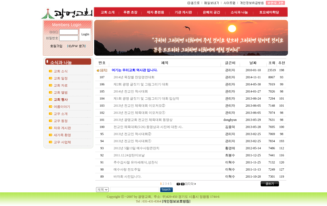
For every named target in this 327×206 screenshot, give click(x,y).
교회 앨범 (61, 92)
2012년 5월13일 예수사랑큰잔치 (137, 148)
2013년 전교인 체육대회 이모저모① (140, 113)
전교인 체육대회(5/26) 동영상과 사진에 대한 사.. (149, 127)
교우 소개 (61, 114)
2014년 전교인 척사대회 (132, 91)
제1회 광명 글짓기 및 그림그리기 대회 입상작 (147, 98)
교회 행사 (61, 99)
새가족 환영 (62, 135)
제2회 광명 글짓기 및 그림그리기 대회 (142, 84)
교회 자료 (61, 85)
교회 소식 (61, 71)
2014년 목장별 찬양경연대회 (135, 77)
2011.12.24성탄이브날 (130, 155)
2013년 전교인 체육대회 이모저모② (140, 106)
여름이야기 (62, 107)
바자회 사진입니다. (128, 176)
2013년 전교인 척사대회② (133, 134)
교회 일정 (61, 78)
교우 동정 (61, 121)
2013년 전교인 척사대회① (133, 141)
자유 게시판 (62, 128)
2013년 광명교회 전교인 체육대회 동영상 (144, 120)
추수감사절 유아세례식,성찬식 (136, 162)
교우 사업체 (62, 142)
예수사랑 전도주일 (128, 169)
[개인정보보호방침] (176, 201)
